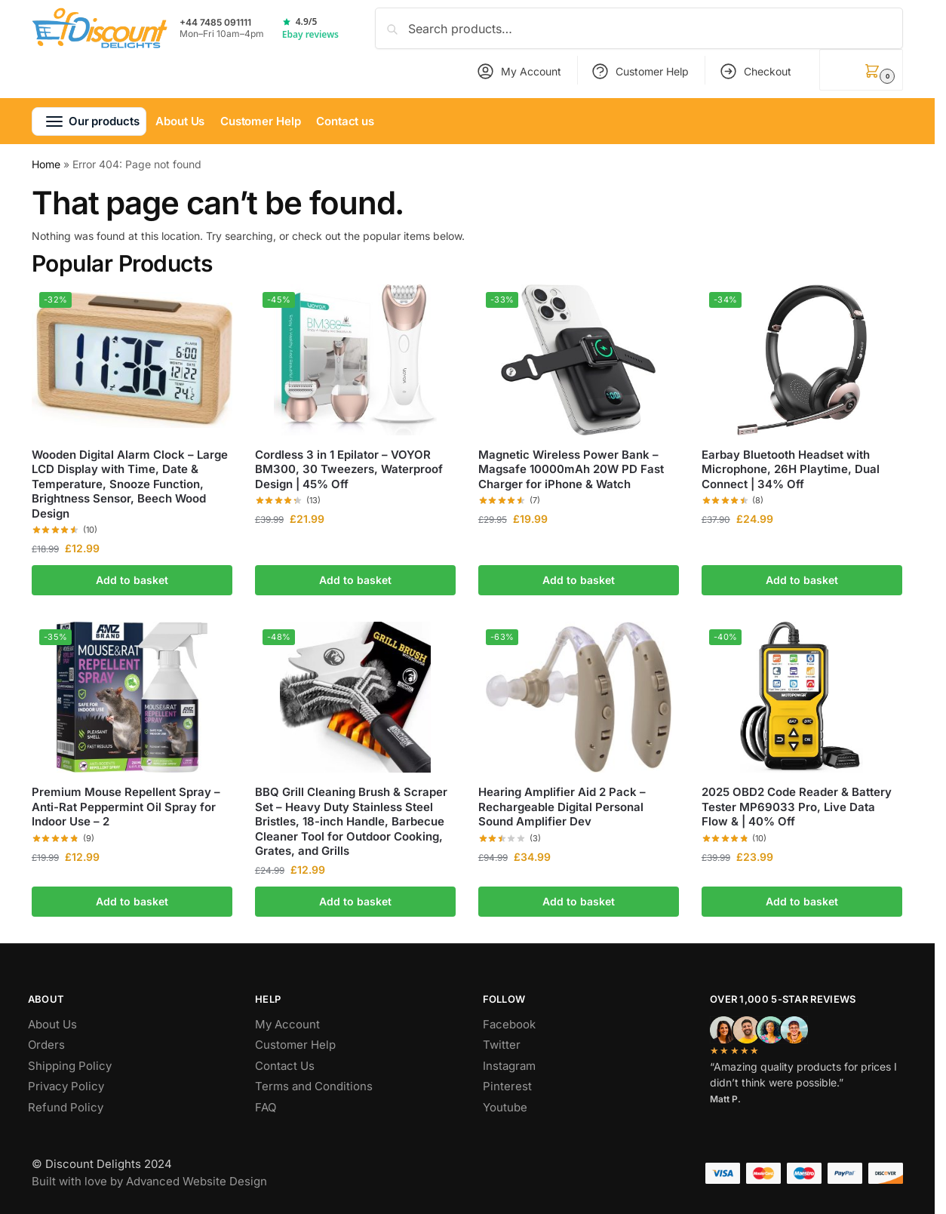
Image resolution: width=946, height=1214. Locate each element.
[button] (861, 70)
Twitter (502, 1044)
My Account (518, 71)
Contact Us (285, 1066)
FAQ (265, 1107)
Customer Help (640, 71)
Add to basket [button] (132, 579)
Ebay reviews (310, 34)
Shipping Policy (70, 1066)
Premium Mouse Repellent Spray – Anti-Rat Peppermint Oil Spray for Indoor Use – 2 (126, 806)
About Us (52, 1024)
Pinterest (507, 1086)
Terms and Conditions (314, 1086)
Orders (46, 1044)
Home (46, 164)
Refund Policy (65, 1107)
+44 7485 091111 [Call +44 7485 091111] (215, 22)
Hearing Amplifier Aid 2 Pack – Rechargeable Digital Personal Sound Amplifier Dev (562, 806)
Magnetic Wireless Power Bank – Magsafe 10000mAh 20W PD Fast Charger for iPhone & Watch (571, 469)
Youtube (505, 1107)
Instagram (509, 1066)
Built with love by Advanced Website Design (149, 1181)
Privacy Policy (66, 1086)
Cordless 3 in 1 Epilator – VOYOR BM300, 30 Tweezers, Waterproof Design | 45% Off (349, 469)
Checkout (755, 71)
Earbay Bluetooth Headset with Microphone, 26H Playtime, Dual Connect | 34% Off (791, 469)
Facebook (509, 1024)
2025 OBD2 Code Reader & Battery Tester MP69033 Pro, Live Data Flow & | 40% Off (797, 806)
